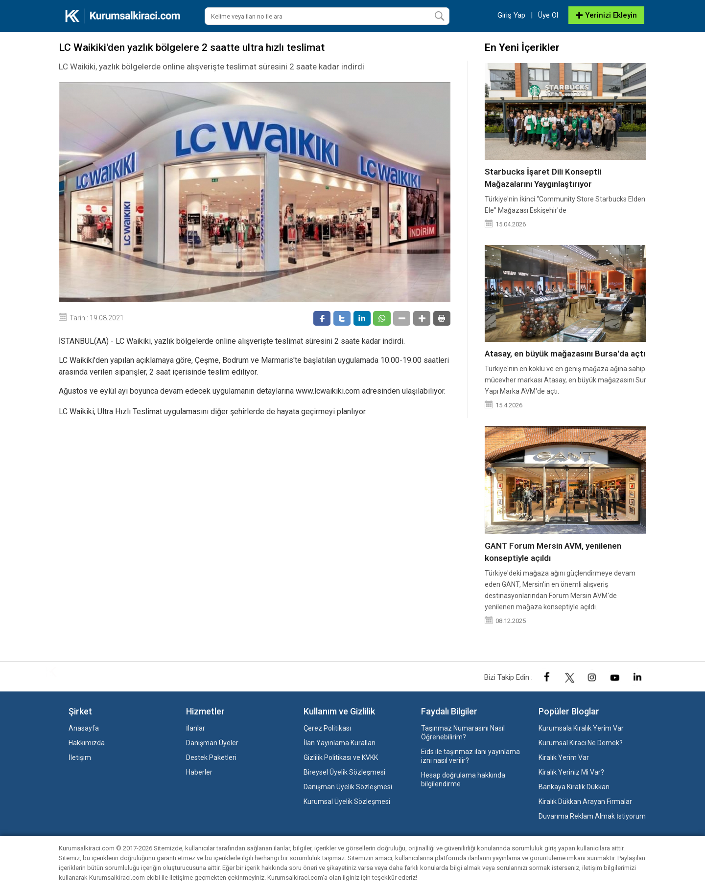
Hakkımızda (87, 743)
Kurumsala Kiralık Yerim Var (581, 728)
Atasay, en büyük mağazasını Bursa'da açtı (565, 353)
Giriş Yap (511, 15)
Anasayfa (84, 728)
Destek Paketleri (211, 757)
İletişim (80, 757)
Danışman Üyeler (212, 743)
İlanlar (195, 728)
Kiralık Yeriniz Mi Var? (571, 772)
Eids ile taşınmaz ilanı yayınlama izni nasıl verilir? (470, 756)
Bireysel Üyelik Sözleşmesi (344, 772)
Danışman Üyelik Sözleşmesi (348, 787)
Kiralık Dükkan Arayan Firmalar (585, 801)
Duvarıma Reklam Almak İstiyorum (592, 816)
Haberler (199, 772)
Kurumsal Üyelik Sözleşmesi (347, 801)
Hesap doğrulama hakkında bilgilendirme (463, 779)
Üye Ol (548, 15)
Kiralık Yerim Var (564, 757)
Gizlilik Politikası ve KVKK (341, 757)
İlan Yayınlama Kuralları (340, 743)
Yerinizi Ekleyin (606, 15)
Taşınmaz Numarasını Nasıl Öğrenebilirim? (463, 732)
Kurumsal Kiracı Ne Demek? (581, 743)
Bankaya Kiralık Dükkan (574, 787)
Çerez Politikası (327, 728)
